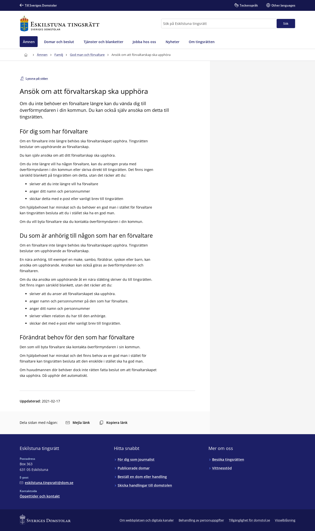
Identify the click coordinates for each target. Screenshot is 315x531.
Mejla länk (78, 422)
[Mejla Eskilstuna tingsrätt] (46, 482)
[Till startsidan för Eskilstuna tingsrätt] (59, 24)
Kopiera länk (113, 422)
